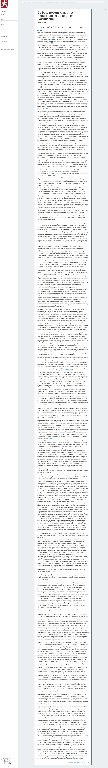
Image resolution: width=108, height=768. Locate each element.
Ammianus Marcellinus (5, 44)
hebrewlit (3, 19)
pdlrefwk (3, 29)
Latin (2, 21)
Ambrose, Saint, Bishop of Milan (7, 38)
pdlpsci (2, 24)
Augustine (35, 2)
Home (24, 2)
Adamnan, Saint (4, 36)
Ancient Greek (4, 16)
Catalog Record (69, 761)
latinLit (29, 2)
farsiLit (2, 14)
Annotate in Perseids (77, 761)
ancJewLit (3, 27)
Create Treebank (85, 761)
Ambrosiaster (4, 41)
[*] (50, 43)
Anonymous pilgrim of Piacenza (7, 49)
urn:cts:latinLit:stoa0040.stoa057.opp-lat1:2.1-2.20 (78, 762)
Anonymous (3, 46)
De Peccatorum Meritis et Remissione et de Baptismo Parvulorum (56, 2)
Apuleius (3, 51)
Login (105, 9)
